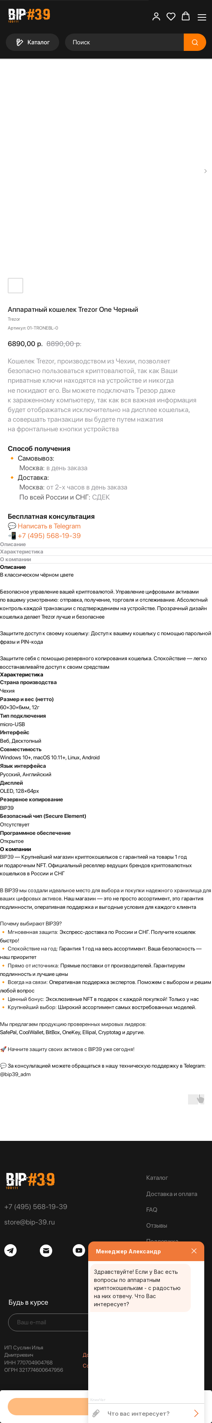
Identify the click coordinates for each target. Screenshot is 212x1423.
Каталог (157, 1177)
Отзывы (156, 1225)
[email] (61, 1322)
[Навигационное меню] (202, 16)
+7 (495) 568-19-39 (49, 536)
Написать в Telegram (49, 526)
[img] (30, 1181)
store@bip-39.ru (29, 1222)
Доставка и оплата (171, 1194)
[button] (156, 16)
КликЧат (98, 1400)
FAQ (151, 1209)
